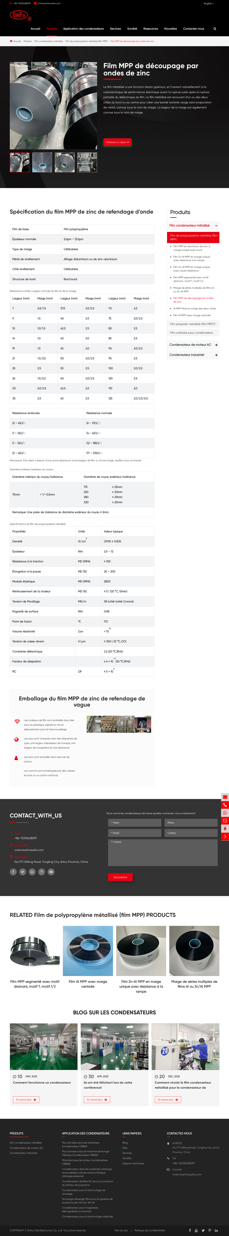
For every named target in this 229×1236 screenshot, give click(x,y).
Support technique (133, 1163)
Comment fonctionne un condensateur (42, 1082)
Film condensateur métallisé (49, 41)
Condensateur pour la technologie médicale (87, 1216)
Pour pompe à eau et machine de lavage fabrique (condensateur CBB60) (85, 1153)
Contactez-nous (193, 28)
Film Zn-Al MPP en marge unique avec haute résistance (191, 268)
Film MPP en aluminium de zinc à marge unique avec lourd (191, 248)
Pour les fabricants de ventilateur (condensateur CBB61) (80, 1144)
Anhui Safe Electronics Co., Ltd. (45, 1230)
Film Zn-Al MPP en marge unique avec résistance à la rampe (191, 258)
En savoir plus (26, 1099)
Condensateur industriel (186, 355)
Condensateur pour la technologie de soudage (83, 1192)
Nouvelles (170, 28)
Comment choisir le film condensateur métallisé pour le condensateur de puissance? (183, 1085)
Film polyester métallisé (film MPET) (192, 324)
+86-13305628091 (22, 3)
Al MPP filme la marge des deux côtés (194, 308)
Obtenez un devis (117, 142)
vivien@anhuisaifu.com (49, 3)
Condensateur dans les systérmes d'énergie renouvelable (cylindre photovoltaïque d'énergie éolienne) (87, 1173)
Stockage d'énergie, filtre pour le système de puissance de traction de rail (87, 1201)
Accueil (35, 28)
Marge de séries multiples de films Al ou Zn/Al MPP (193, 289)
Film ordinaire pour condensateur (191, 332)
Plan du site (121, 1230)
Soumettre (120, 877)
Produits (51, 28)
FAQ (124, 1147)
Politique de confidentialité (150, 1230)
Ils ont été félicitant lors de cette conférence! (108, 1085)
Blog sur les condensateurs (114, 1012)
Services (115, 28)
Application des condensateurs (83, 28)
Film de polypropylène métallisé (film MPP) (87, 41)
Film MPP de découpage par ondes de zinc (132, 41)
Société (132, 28)
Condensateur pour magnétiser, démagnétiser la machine (80, 1209)
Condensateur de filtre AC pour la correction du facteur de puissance (87, 1183)
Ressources (150, 28)
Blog (125, 1142)
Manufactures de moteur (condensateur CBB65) (85, 1162)
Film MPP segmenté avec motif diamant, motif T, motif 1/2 (190, 279)
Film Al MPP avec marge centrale (192, 315)
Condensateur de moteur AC (190, 345)
